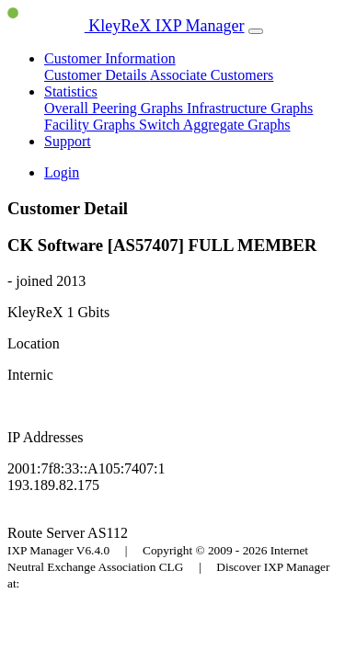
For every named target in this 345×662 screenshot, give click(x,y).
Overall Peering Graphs (115, 108)
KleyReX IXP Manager (126, 26)
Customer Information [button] (110, 58)
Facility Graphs (91, 124)
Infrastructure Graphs (250, 108)
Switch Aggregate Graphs (214, 124)
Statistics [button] (71, 91)
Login (61, 172)
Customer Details (97, 75)
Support (67, 141)
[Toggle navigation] (255, 31)
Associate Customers (212, 75)
